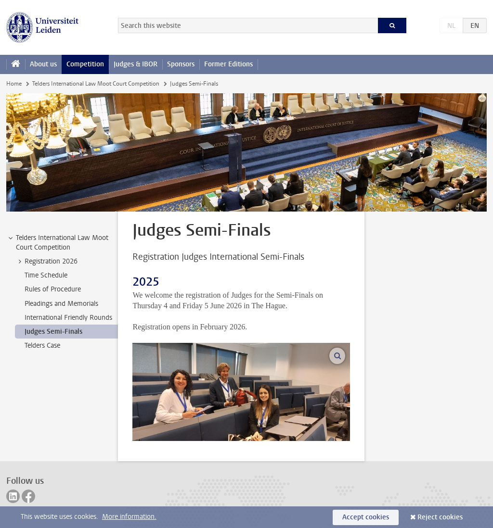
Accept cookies (365, 517)
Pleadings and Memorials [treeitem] (61, 303)
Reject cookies (440, 517)
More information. (129, 516)
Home (14, 84)
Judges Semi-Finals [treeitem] (53, 331)
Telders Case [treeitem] (42, 345)
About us (43, 64)
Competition (85, 64)
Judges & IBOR (135, 64)
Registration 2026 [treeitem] (46, 261)
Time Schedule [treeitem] (46, 275)
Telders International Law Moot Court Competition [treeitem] (57, 242)
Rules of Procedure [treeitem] (53, 289)
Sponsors (181, 64)
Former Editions (228, 64)
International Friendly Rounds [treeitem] (68, 317)
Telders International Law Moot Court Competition (95, 84)
